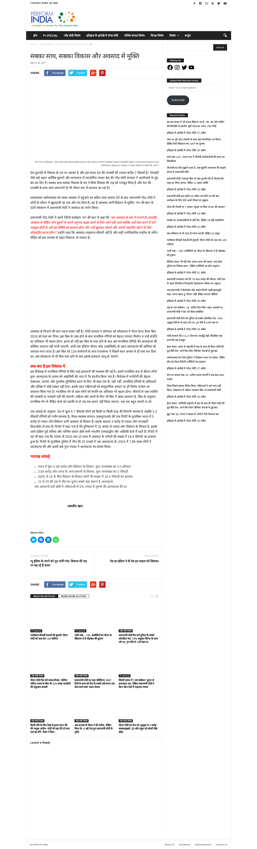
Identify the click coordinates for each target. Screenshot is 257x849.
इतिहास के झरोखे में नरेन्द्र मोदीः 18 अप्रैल (186, 329)
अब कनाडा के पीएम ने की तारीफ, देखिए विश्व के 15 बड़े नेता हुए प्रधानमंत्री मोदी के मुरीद (93, 728)
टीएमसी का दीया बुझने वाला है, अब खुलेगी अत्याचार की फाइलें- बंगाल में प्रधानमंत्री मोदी (196, 169)
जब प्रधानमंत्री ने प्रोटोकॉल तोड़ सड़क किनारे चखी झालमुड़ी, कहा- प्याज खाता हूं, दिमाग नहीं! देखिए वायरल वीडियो (194, 292)
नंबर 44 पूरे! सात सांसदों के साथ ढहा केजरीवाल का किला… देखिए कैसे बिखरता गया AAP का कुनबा (195, 141)
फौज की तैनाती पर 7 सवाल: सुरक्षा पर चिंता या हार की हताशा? (196, 206)
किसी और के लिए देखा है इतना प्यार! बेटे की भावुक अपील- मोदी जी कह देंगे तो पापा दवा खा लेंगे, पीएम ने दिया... (49, 728)
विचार (47, 48)
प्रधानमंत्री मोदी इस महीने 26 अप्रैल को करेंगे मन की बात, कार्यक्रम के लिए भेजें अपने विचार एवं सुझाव (193, 198)
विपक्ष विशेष (157, 35)
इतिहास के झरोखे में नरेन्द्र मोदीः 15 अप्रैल (186, 420)
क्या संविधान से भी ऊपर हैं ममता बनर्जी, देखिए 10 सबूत (193, 233)
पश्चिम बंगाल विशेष (134, 35)
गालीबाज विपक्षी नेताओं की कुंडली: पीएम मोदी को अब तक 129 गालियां (49, 636)
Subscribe (178, 100)
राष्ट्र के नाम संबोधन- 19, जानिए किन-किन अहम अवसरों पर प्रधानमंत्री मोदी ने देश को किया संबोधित (195, 309)
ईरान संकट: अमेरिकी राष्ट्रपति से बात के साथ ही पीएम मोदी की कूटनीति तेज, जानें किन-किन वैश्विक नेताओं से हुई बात (195, 405)
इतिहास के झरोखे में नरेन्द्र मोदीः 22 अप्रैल (186, 226)
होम (35, 35)
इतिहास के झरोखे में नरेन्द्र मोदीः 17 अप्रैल (186, 368)
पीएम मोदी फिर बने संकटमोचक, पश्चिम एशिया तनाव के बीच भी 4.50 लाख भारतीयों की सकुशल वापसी (50, 683)
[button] (225, 35)
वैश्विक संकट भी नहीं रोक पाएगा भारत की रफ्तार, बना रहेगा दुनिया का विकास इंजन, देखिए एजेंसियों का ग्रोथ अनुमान (194, 263)
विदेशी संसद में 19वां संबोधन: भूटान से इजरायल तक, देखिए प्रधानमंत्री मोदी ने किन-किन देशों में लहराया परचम (136, 683)
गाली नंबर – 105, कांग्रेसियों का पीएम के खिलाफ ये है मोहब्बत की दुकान (93, 636)
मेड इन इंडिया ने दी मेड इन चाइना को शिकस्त (134, 561)
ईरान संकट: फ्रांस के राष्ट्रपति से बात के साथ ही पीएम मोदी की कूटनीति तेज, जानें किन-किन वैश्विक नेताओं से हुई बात (195, 348)
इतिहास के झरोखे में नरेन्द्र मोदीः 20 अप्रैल (186, 300)
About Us (169, 844)
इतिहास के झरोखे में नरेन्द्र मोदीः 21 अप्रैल (186, 272)
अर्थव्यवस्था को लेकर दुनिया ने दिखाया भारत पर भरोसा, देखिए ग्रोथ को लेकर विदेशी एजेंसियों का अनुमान (196, 359)
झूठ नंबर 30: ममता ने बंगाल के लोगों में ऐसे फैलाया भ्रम (193, 414)
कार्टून (188, 35)
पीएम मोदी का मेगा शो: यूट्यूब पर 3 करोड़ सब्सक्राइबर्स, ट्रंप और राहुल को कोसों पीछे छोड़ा (138, 728)
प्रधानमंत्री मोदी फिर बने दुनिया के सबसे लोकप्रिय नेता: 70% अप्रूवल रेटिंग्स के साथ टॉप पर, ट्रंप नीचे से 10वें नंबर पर (138, 638)
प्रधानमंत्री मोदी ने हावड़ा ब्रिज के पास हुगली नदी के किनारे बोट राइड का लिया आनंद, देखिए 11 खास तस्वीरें (195, 180)
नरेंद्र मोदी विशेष (72, 35)
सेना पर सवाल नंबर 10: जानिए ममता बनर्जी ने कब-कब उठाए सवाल (195, 377)
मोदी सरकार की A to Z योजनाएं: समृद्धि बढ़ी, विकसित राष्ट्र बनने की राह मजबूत (194, 338)
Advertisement (203, 844)
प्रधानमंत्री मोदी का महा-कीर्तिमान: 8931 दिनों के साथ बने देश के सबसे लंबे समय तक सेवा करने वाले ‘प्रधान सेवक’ (94, 683)
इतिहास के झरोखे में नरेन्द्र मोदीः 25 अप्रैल (186, 150)
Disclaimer (185, 844)
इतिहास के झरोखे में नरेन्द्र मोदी (102, 35)
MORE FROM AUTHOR (73, 596)
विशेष (174, 35)
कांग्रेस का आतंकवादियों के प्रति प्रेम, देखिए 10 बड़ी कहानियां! (195, 220)
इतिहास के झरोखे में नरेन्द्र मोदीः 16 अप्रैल (186, 396)
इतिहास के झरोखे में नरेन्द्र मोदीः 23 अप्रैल (186, 213)
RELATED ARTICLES (44, 596)
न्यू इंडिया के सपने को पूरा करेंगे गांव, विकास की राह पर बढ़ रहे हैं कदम (58, 563)
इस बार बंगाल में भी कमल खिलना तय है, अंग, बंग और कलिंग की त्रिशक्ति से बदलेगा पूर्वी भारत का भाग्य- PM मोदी (195, 124)
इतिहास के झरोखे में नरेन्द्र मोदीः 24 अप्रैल (186, 189)
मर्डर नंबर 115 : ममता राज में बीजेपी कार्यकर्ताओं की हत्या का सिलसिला (196, 159)
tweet (134, 585)
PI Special (50, 35)
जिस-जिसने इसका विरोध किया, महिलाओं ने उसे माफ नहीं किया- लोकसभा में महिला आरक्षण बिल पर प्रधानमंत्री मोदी (194, 388)
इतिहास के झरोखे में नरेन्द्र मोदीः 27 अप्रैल (186, 132)
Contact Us (221, 844)
